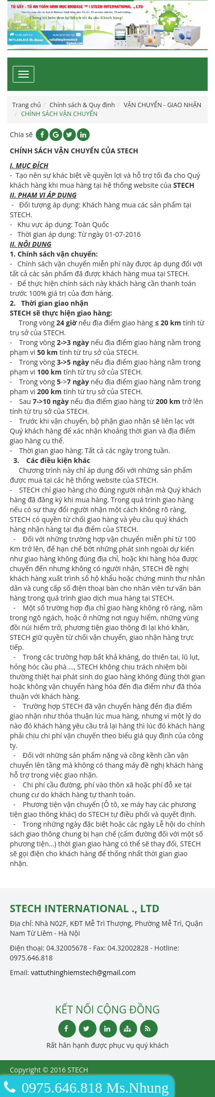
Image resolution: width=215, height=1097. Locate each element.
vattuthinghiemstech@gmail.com (83, 972)
